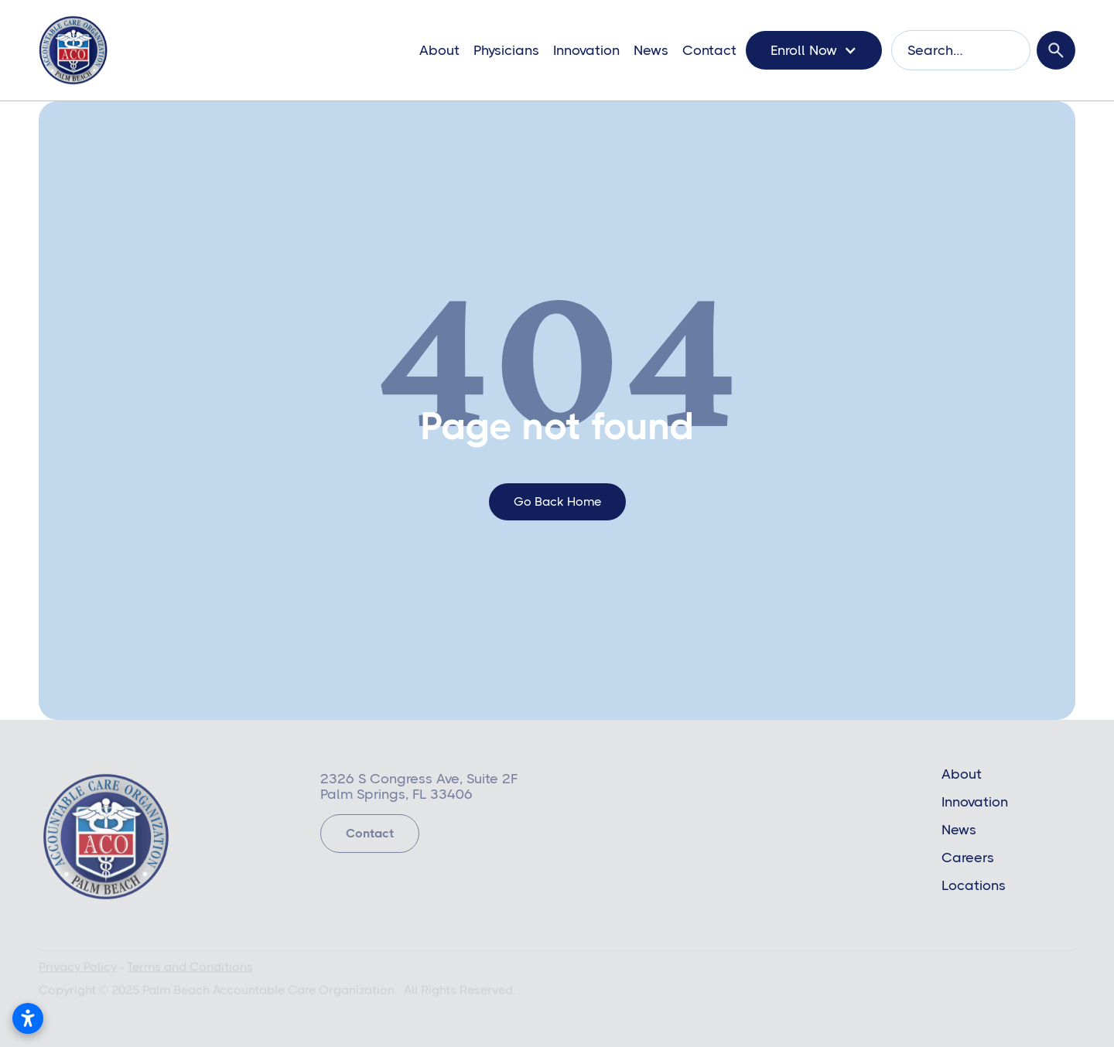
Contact (709, 50)
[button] (814, 50)
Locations (973, 885)
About (439, 50)
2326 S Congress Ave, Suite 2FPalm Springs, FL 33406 (419, 789)
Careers (967, 857)
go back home (557, 501)
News (651, 50)
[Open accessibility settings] (27, 1018)
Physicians (506, 50)
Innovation (586, 50)
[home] (73, 50)
